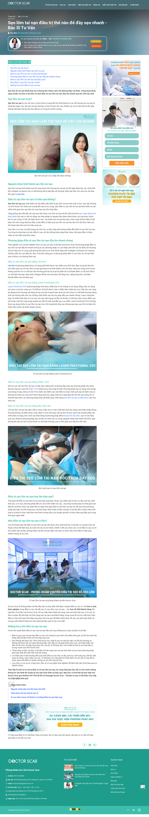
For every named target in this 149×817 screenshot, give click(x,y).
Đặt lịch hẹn (96, 56)
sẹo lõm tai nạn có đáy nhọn (76, 408)
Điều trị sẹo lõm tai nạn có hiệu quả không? (28, 84)
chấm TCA (33, 399)
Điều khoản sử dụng (118, 802)
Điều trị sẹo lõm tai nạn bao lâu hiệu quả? (27, 89)
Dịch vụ (63, 15)
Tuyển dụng (134, 15)
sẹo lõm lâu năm (73, 426)
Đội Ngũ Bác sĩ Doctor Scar (29, 43)
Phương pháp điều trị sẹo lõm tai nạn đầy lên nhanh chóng (35, 86)
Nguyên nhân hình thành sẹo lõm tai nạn (27, 81)
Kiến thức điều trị (109, 15)
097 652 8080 (19, 786)
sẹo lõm (20, 204)
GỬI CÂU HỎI (122, 173)
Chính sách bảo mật (118, 798)
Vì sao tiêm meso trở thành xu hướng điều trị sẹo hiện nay (36, 707)
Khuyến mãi (123, 15)
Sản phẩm (72, 15)
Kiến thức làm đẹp (117, 794)
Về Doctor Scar (51, 15)
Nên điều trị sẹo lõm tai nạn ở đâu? (25, 92)
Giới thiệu (114, 776)
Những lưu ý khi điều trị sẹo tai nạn (25, 95)
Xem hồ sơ (96, 51)
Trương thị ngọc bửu (62, 49)
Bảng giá (96, 15)
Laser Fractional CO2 (17, 296)
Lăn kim (11, 275)
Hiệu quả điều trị (84, 15)
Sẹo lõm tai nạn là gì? (19, 78)
